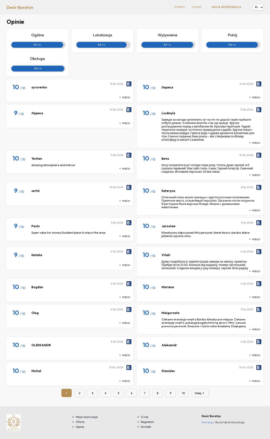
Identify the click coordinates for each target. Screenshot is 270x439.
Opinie (196, 7)
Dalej (200, 393)
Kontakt (146, 427)
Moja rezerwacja (226, 7)
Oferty (179, 7)
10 (183, 393)
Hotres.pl (208, 422)
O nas (145, 417)
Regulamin (147, 422)
